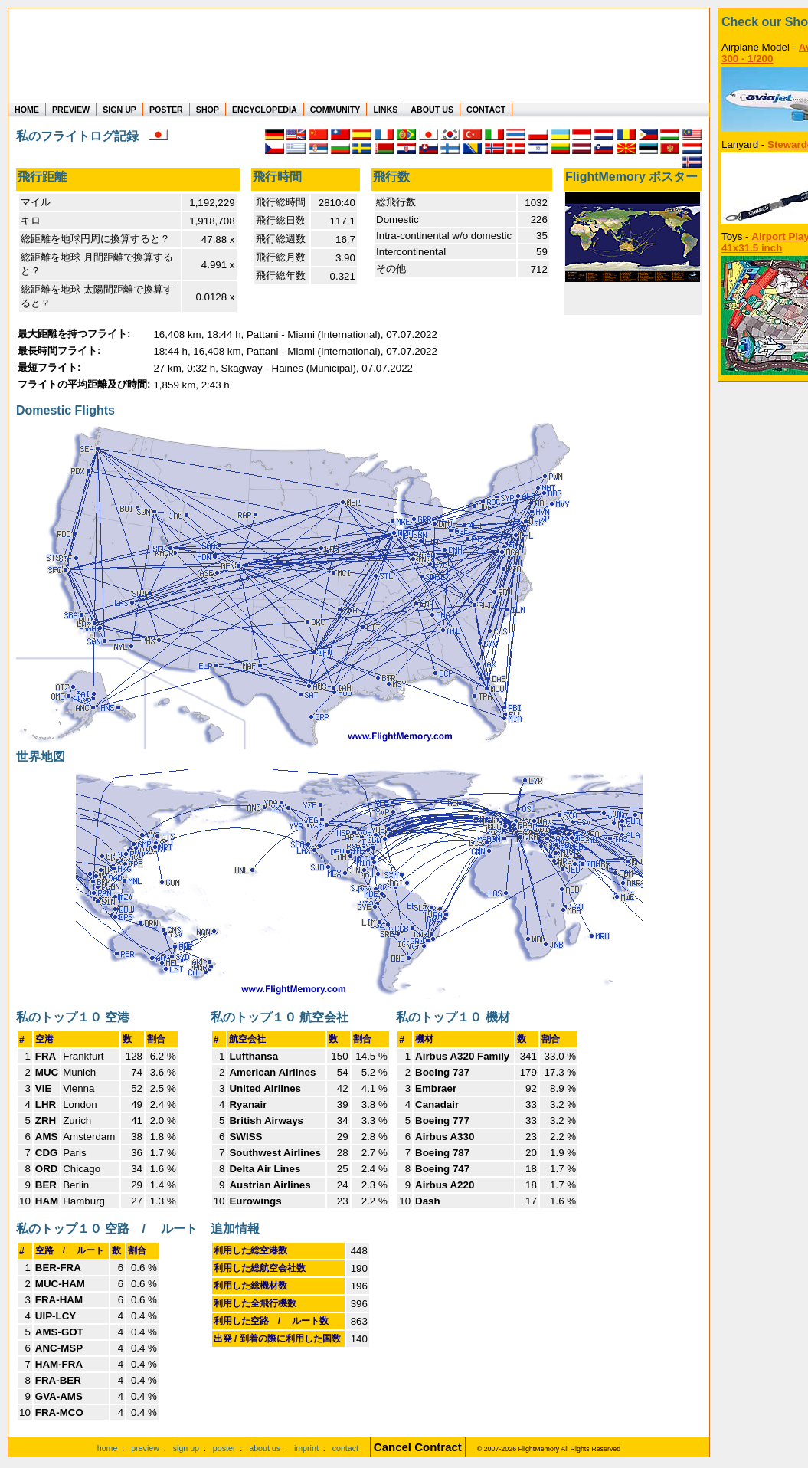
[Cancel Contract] (418, 1448)
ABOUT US (432, 109)
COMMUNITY (335, 109)
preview (145, 1448)
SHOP (207, 109)
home (107, 1448)
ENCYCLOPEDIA (264, 109)
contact (345, 1448)
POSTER (166, 109)
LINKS (385, 109)
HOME (27, 109)
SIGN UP (119, 109)
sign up (186, 1448)
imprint (306, 1448)
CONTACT (485, 109)
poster (224, 1448)
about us (264, 1448)
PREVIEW (71, 109)
